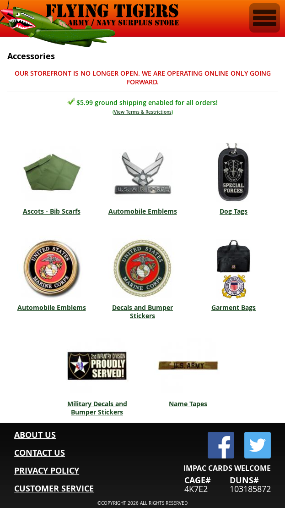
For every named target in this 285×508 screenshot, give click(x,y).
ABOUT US (35, 435)
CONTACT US (39, 452)
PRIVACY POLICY (46, 470)
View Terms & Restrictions (143, 112)
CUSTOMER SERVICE (54, 488)
